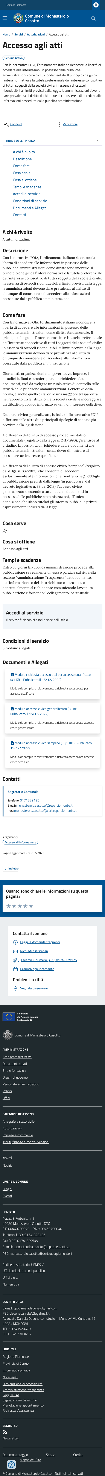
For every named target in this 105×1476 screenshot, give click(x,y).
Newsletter (11, 1438)
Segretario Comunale (23, 791)
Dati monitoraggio (15, 1454)
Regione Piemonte (16, 5)
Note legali (10, 1377)
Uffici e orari (11, 1277)
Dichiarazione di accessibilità (23, 1383)
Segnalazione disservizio (20, 1400)
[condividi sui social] (13, 124)
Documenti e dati (15, 1063)
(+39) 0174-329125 (30, 1234)
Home (6, 34)
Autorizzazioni (36, 34)
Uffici (6, 1097)
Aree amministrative (17, 1056)
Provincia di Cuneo (16, 1363)
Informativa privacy (16, 1370)
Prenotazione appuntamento (23, 1405)
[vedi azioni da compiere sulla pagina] (66, 124)
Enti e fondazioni (14, 1070)
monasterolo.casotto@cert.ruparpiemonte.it (45, 810)
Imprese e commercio (18, 1135)
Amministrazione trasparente (23, 1389)
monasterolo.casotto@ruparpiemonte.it (44, 805)
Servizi (18, 34)
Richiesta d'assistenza (18, 1410)
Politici (7, 1091)
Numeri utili (11, 1284)
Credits (78, 1454)
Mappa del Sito (30, 1459)
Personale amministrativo (21, 1084)
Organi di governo (15, 1077)
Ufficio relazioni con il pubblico (24, 1270)
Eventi (7, 1195)
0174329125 (29, 800)
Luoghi (7, 1188)
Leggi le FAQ (11, 1395)
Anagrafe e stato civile (19, 1121)
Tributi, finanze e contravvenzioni (26, 1141)
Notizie (7, 1165)
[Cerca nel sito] (92, 18)
